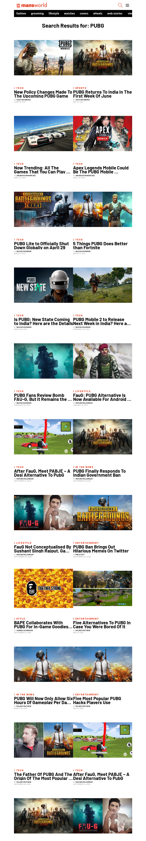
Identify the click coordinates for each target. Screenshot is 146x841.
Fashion (21, 13)
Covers (84, 13)
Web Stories (114, 13)
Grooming (37, 13)
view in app (135, 13)
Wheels (97, 13)
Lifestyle (54, 13)
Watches (69, 13)
